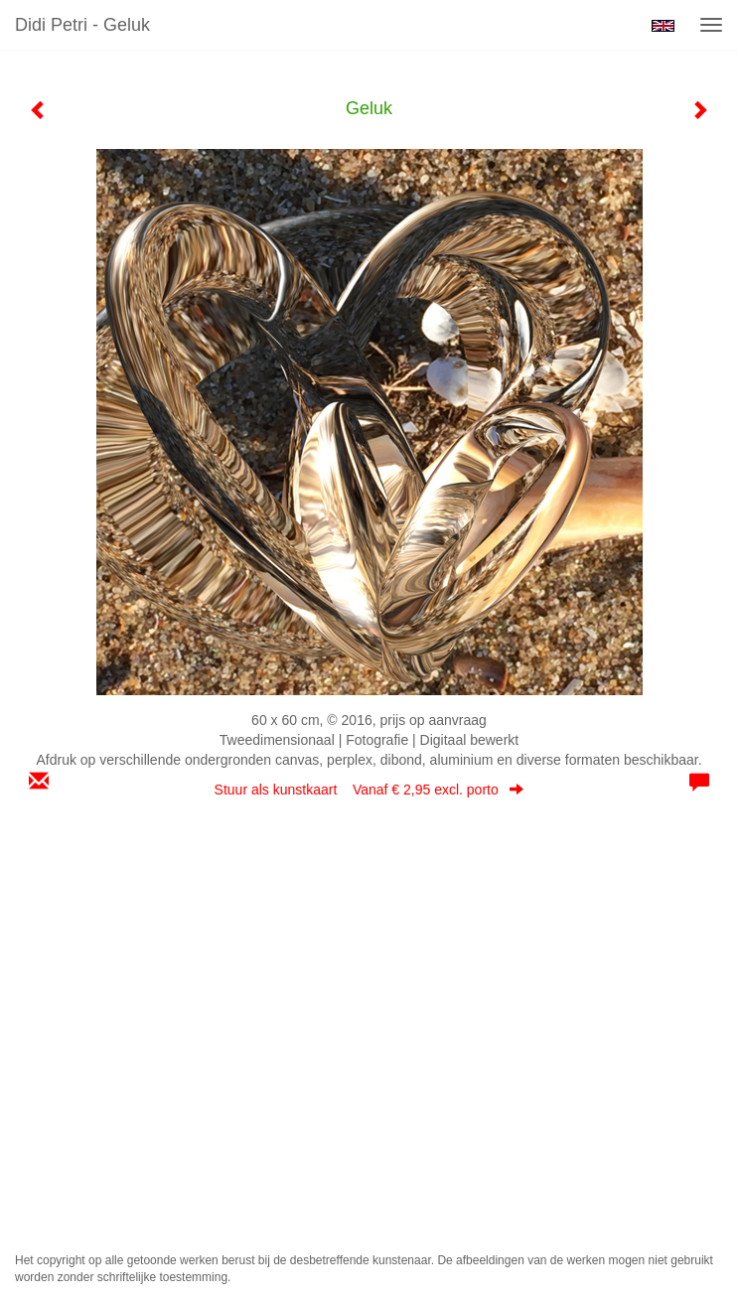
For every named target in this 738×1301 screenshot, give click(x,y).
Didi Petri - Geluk (82, 25)
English (663, 26)
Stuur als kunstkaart (369, 789)
